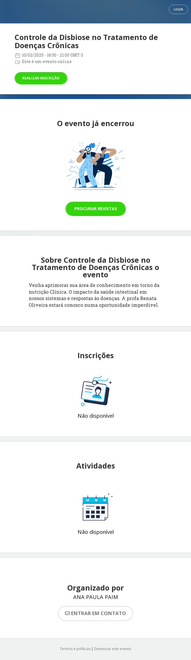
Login (178, 9)
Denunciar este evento (112, 648)
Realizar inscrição (41, 78)
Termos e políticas (75, 648)
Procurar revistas (95, 208)
